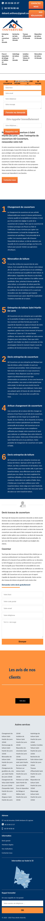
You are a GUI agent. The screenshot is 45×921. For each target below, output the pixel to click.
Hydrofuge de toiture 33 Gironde (15, 57)
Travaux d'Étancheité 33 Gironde (27, 36)
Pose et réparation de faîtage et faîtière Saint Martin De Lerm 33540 (22, 794)
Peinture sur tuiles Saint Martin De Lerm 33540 (22, 783)
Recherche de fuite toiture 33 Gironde (15, 37)
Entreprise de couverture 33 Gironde (5, 38)
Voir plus (22, 701)
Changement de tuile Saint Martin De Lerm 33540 (22, 762)
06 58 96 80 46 (11, 8)
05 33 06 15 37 (12, 3)
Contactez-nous (36, 5)
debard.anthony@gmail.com (16, 13)
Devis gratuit (6, 841)
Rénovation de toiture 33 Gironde (38, 56)
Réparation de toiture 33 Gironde (38, 36)
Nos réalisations (36, 14)
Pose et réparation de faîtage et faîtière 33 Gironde (5, 59)
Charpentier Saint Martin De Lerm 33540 (8, 791)
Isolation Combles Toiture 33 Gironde (26, 57)
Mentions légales (7, 845)
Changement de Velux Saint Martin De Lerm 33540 (8, 783)
